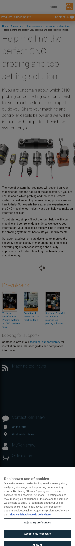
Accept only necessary (37, 536)
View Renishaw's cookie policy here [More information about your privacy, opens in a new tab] (30, 517)
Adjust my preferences (37, 525)
